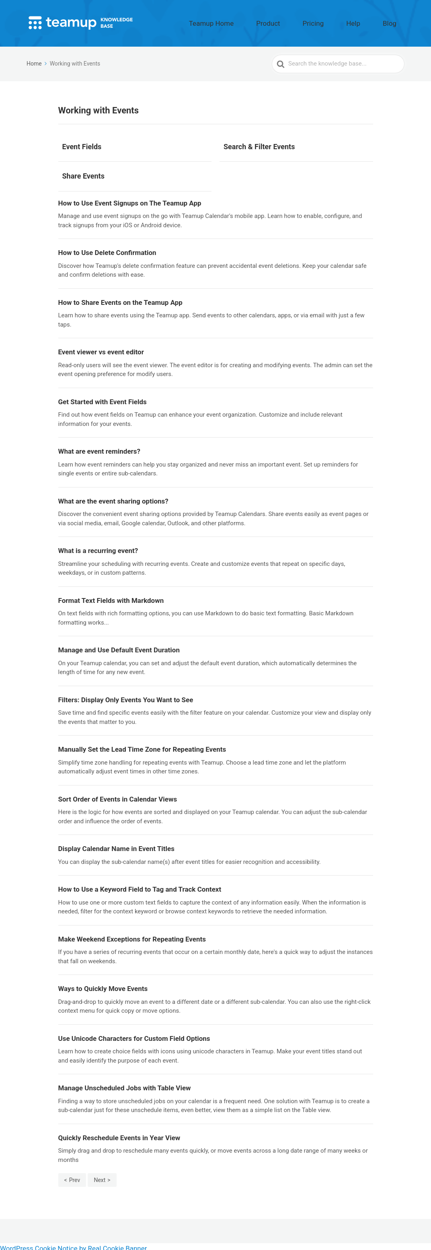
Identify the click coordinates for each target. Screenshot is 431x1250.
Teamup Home (265, 21)
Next (99, 1176)
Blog (395, 21)
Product (308, 21)
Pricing (341, 21)
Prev (74, 1176)
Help (370, 21)
